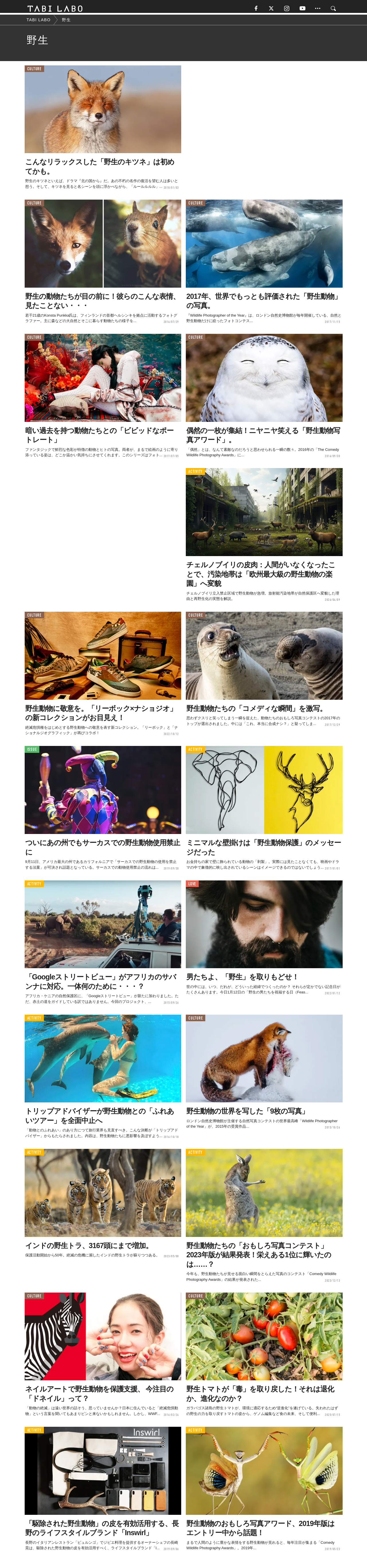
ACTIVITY (195, 474)
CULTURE (34, 71)
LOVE (192, 886)
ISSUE (32, 752)
